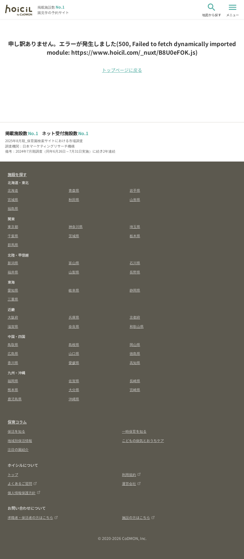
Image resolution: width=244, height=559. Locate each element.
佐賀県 (74, 380)
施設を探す (17, 174)
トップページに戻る (122, 70)
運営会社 (131, 483)
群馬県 (13, 244)
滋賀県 (13, 326)
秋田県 (74, 199)
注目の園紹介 (18, 449)
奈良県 (74, 326)
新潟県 (13, 262)
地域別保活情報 (20, 440)
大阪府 (13, 317)
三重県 (13, 298)
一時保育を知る (134, 431)
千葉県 (13, 235)
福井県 (13, 271)
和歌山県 (137, 326)
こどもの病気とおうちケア (143, 440)
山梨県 (74, 271)
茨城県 (74, 235)
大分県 (74, 389)
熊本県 (13, 389)
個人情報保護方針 (24, 492)
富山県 (74, 262)
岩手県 (135, 190)
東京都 (13, 226)
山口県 (74, 353)
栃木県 (135, 235)
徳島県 (135, 353)
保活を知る (16, 431)
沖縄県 (74, 398)
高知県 (135, 362)
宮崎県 (135, 389)
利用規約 (131, 474)
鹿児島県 (15, 398)
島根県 (74, 344)
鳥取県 (13, 344)
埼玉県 (135, 226)
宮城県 (13, 199)
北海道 (13, 190)
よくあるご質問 (22, 483)
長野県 (135, 271)
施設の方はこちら (138, 517)
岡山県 (135, 344)
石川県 (135, 262)
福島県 (13, 208)
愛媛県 (74, 362)
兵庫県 (74, 317)
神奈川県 (76, 226)
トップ (13, 474)
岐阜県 (74, 290)
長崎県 (135, 380)
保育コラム (17, 421)
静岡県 (135, 290)
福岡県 (13, 380)
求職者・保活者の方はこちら (33, 517)
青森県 (74, 190)
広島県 (13, 353)
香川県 (13, 362)
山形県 (135, 199)
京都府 (135, 317)
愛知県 (13, 290)
